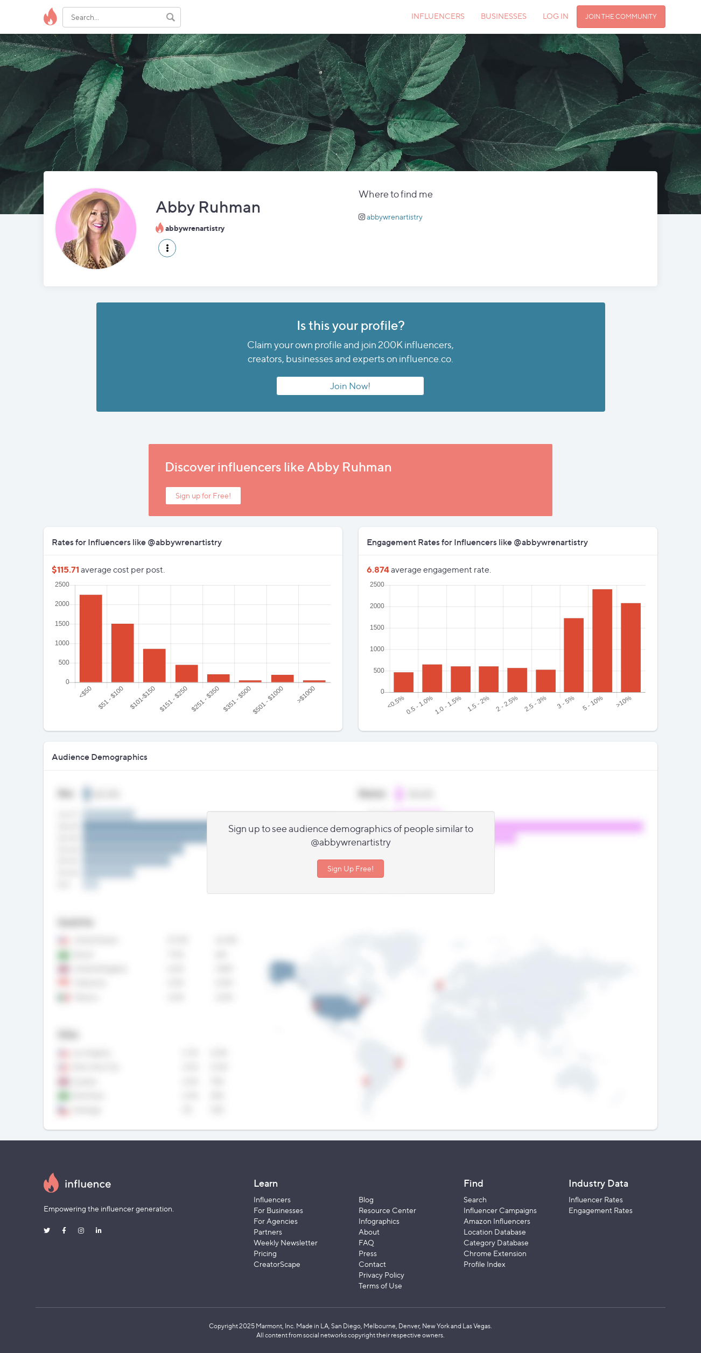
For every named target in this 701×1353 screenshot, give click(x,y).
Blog (366, 1199)
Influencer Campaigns (500, 1210)
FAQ (366, 1242)
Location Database (495, 1231)
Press (368, 1253)
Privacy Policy (381, 1274)
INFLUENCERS (438, 15)
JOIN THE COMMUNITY (621, 16)
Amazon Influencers (497, 1220)
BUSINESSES (504, 15)
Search (475, 1199)
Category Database (496, 1242)
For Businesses (278, 1210)
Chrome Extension (495, 1253)
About (369, 1231)
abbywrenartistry (395, 216)
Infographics (379, 1220)
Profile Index (485, 1264)
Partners (268, 1231)
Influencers (272, 1199)
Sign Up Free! (350, 868)
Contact (372, 1264)
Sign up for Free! (203, 495)
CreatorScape (277, 1264)
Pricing (265, 1253)
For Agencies (276, 1220)
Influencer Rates (596, 1199)
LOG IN (556, 15)
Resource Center (387, 1210)
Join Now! (350, 385)
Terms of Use (380, 1285)
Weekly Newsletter (286, 1242)
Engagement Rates (601, 1210)
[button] (167, 248)
